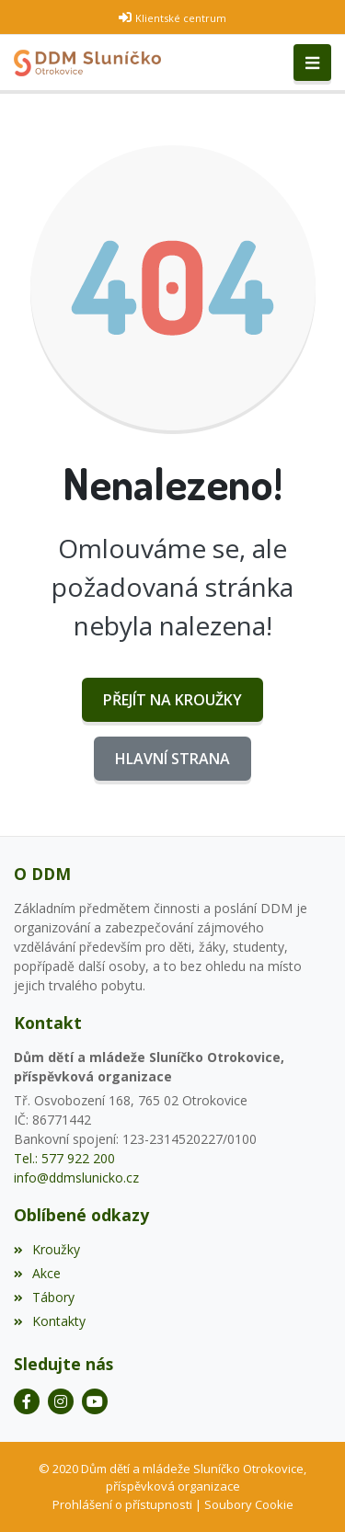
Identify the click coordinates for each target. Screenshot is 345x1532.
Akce (37, 1273)
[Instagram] (61, 1401)
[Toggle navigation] (312, 62)
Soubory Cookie (248, 1504)
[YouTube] (95, 1401)
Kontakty (50, 1321)
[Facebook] (27, 1401)
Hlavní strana (172, 759)
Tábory (44, 1297)
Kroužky (47, 1249)
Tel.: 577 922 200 (64, 1158)
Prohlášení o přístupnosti (122, 1504)
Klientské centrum (180, 18)
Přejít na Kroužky (172, 700)
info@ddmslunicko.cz (76, 1177)
